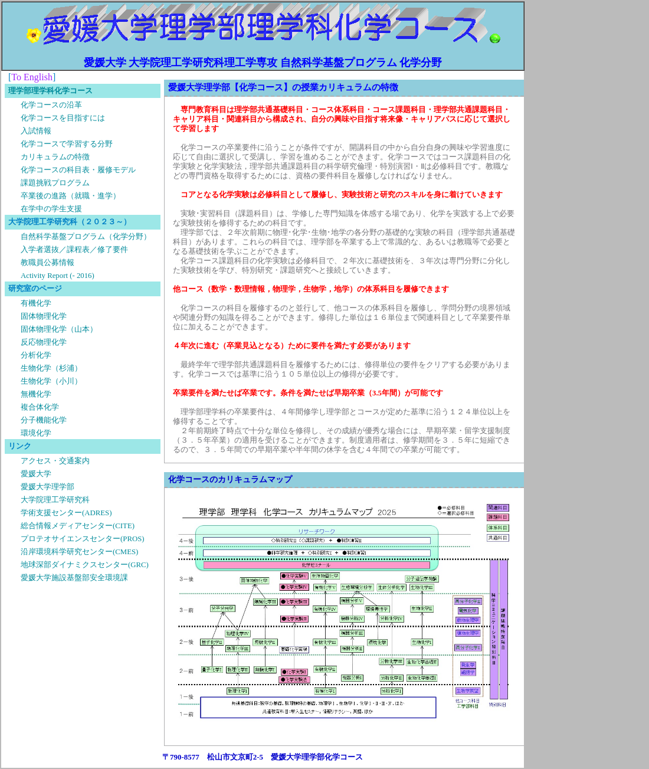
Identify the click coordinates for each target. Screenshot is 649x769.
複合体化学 (40, 407)
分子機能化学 (44, 420)
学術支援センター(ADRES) (66, 513)
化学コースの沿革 (51, 105)
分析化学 (36, 355)
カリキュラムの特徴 (55, 157)
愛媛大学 (36, 474)
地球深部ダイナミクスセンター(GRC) (85, 565)
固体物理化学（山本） (59, 329)
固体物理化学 (44, 316)
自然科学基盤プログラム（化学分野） (86, 237)
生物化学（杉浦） (51, 368)
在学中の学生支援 (51, 209)
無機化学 (36, 394)
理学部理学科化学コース (50, 91)
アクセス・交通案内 (55, 461)
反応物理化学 (44, 342)
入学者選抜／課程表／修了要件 (74, 250)
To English (32, 77)
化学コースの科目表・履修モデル (78, 170)
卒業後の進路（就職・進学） (70, 196)
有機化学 (36, 303)
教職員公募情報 (47, 262)
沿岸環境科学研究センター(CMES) (79, 552)
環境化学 (36, 433)
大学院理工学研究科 (55, 500)
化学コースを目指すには (63, 118)
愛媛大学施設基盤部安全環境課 (74, 578)
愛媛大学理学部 (47, 487)
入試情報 (36, 131)
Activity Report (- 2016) (57, 275)
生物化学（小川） (51, 381)
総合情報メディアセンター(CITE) (78, 526)
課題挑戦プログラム (55, 183)
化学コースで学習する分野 (67, 144)
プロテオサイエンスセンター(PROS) (83, 539)
